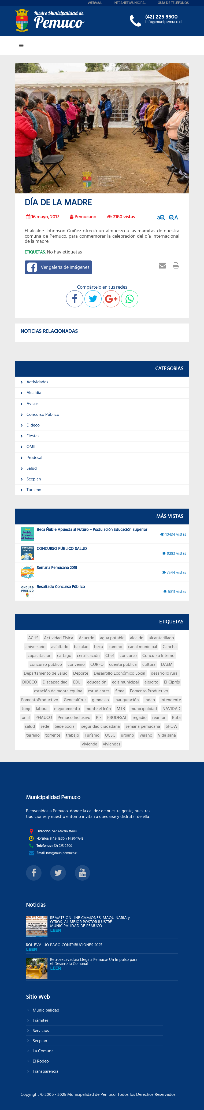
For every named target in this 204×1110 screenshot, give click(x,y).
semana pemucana (142, 726)
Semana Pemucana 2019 (103, 572)
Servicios (40, 1030)
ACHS (33, 638)
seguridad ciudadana (100, 726)
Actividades (34, 382)
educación (96, 682)
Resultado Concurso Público (103, 591)
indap (149, 700)
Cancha (170, 647)
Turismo (31, 490)
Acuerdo (86, 638)
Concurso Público (40, 414)
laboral (42, 709)
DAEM (167, 664)
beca (98, 647)
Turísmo (92, 735)
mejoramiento (67, 709)
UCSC (110, 735)
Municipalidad (45, 1010)
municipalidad (144, 709)
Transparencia (45, 1071)
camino (115, 647)
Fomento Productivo (149, 691)
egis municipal (125, 682)
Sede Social (65, 726)
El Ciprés (172, 682)
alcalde (136, 638)
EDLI (77, 682)
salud (30, 726)
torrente (52, 735)
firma (119, 691)
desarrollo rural (165, 673)
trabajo (72, 735)
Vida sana (167, 735)
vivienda (89, 744)
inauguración (126, 700)
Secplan (31, 479)
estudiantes (99, 691)
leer (55, 930)
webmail (95, 3)
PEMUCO (43, 717)
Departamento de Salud (46, 673)
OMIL (28, 446)
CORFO (96, 664)
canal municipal (142, 647)
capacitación (39, 655)
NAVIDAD (171, 709)
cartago (64, 655)
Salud (29, 468)
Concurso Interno (158, 655)
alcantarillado (161, 638)
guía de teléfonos (173, 3)
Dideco (30, 425)
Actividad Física (58, 638)
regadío (140, 717)
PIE (99, 717)
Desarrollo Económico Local (119, 673)
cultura (148, 664)
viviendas (111, 744)
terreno (33, 735)
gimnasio (100, 700)
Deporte (80, 673)
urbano (127, 735)
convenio (76, 664)
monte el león (98, 709)
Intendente (171, 700)
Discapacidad (55, 682)
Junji (26, 709)
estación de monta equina (58, 691)
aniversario (35, 647)
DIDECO (29, 682)
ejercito (151, 682)
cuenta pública (123, 664)
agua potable (112, 638)
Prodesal (31, 457)
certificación (88, 655)
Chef (109, 655)
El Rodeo (40, 1061)
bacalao (81, 647)
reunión (159, 717)
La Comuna (43, 1051)
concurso (128, 655)
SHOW (171, 726)
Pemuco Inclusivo (74, 717)
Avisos (30, 404)
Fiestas (30, 436)
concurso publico (46, 664)
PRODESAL (117, 717)
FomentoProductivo (39, 700)
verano (146, 735)
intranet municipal (130, 3)
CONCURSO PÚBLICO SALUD (103, 553)
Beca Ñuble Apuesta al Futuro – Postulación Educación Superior (103, 534)
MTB (121, 709)
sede (44, 726)
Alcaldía (31, 393)
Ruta (176, 717)
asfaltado (59, 647)
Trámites (40, 1020)
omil (26, 717)
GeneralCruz (75, 700)
